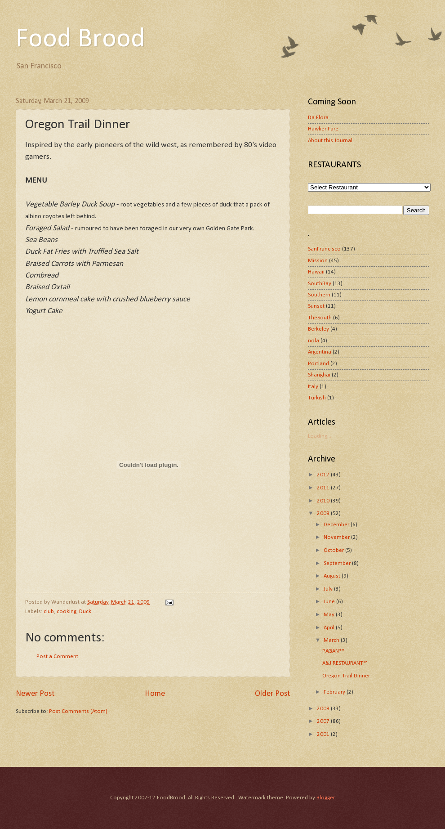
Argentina (319, 352)
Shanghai (319, 375)
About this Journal (330, 140)
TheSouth (320, 318)
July (329, 589)
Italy (313, 387)
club (49, 611)
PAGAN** (333, 651)
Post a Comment (57, 656)
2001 (324, 734)
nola (313, 341)
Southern (319, 295)
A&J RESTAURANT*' (344, 663)
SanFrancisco (324, 249)
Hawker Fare (323, 129)
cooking (66, 611)
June (330, 602)
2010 (324, 501)
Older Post (272, 694)
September (338, 563)
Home (155, 694)
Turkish (317, 398)
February (335, 692)
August (333, 576)
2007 (324, 721)
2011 (324, 488)
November (337, 537)
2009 (324, 513)
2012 (324, 475)
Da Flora (318, 118)
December (337, 525)
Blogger (325, 798)
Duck (85, 611)
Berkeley (318, 329)
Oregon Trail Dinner (346, 676)
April (330, 628)
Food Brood (80, 39)
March (332, 640)
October (334, 550)
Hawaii (316, 272)
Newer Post (35, 694)
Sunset (316, 306)
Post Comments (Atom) (78, 711)
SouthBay (319, 284)
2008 (324, 709)
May (330, 615)
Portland (318, 364)
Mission (318, 261)
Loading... (319, 436)
